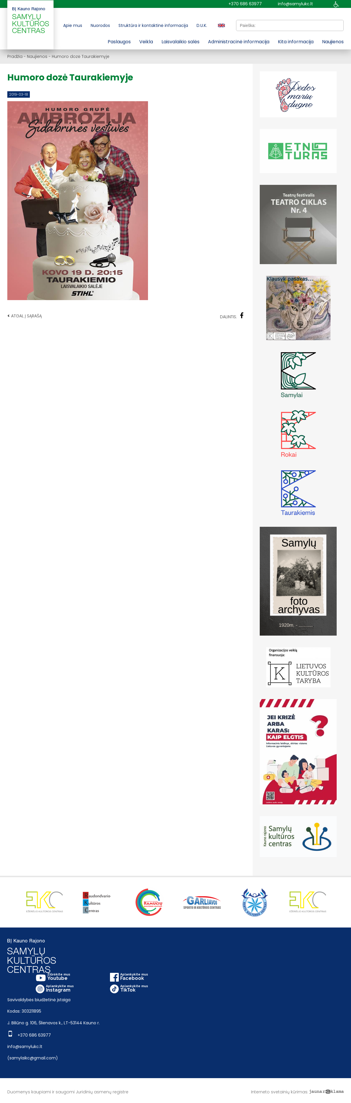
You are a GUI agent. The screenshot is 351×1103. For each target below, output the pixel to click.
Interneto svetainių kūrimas (279, 1092)
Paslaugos (119, 41)
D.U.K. (202, 25)
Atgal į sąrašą (24, 315)
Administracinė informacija (238, 41)
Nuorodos (100, 25)
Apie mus (72, 25)
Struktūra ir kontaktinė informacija (153, 25)
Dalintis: (232, 316)
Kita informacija (296, 41)
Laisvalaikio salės (180, 41)
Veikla (146, 41)
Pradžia (15, 56)
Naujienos (333, 41)
